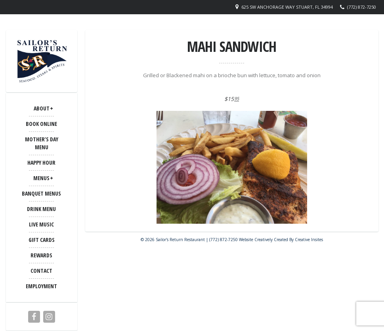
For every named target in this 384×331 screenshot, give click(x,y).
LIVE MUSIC (41, 224)
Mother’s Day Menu (41, 143)
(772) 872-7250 (361, 7)
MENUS (41, 178)
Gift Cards (42, 239)
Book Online (41, 123)
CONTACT (41, 270)
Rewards (41, 255)
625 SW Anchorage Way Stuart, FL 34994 (287, 7)
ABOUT (42, 108)
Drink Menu (41, 209)
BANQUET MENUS (41, 193)
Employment (41, 286)
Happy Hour (41, 162)
